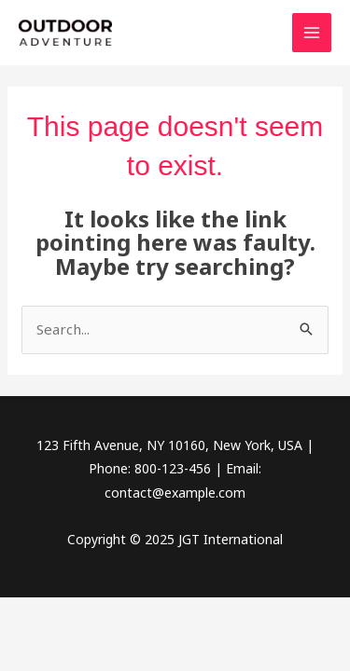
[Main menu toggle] (312, 33)
